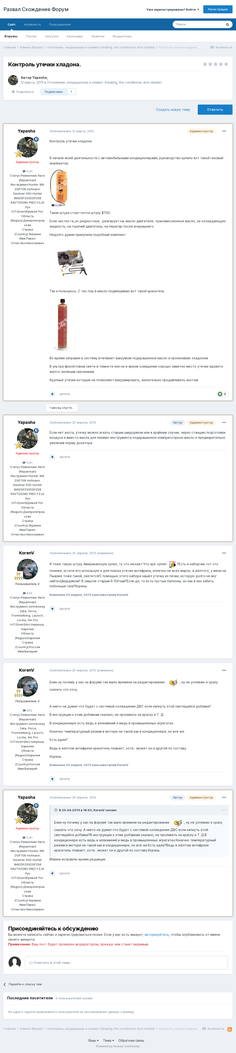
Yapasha (39, 77)
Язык (93, 1040)
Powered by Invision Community (118, 1046)
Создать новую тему (173, 109)
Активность (32, 24)
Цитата (64, 394)
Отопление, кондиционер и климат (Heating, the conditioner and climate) (104, 82)
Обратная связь (131, 1040)
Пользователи (60, 24)
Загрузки (52, 36)
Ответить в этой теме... (51, 963)
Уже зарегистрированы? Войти (172, 9)
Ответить (215, 109)
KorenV (26, 552)
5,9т (27, 171)
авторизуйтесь (157, 934)
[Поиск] (197, 24)
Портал (31, 36)
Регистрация (218, 9)
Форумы (11, 36)
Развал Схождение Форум (35, 9)
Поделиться (23, 92)
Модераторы (122, 36)
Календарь (75, 36)
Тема (108, 1040)
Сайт (12, 26)
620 (27, 593)
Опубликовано (72, 131)
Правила (97, 36)
